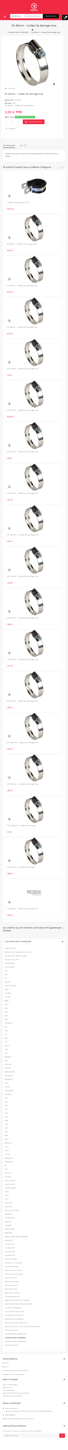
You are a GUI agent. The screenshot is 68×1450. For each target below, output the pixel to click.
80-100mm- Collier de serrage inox (23, 742)
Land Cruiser (10, 1184)
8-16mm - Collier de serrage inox (22, 244)
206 (6, 1106)
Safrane (8, 1173)
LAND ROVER (10, 1072)
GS (6, 1042)
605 (6, 1136)
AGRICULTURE (10, 948)
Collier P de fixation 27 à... (18, 202)
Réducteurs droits (12, 1293)
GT (6, 978)
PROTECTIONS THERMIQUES (16, 1341)
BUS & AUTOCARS (12, 1210)
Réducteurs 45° (11, 1285)
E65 (6, 1016)
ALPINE (7, 982)
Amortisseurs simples (14, 1270)
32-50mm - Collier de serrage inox (22, 493)
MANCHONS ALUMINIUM (14, 1319)
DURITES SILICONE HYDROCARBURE (18, 1304)
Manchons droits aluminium (16, 1323)
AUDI (7, 989)
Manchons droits (12, 1282)
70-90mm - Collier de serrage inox (23, 659)
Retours (5, 1367)
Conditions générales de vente (15, 1370)
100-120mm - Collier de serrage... (22, 825)
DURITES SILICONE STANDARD (16, 1237)
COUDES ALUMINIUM (13, 1308)
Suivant (63, 167)
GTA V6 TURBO (10, 986)
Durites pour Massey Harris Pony (18, 952)
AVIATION (8, 1203)
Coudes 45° (10, 1244)
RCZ (6, 1139)
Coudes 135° (10, 1252)
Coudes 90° (10, 1248)
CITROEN (8, 1023)
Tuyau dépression (12, 1297)
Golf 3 (7, 1195)
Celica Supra (10, 1180)
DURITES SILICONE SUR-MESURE (17, 1300)
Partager (10, 128)
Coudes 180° (10, 1255)
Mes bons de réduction (12, 1396)
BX (6, 1027)
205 (6, 1102)
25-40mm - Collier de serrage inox (23, 452)
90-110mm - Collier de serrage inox (23, 784)
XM (6, 1053)
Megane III (9, 1162)
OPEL (7, 1083)
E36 (6, 1008)
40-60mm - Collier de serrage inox (23, 535)
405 (6, 1128)
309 (6, 1124)
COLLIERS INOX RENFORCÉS (15, 1334)
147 (6, 971)
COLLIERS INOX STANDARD (15, 1338)
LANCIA (8, 1068)
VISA (6, 1049)
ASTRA (7, 1087)
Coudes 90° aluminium (14, 1315)
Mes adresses (9, 1390)
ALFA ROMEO (10, 967)
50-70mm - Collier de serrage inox (23, 576)
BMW (7, 1001)
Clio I (7, 1147)
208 (6, 1113)
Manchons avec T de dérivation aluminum (22, 1326)
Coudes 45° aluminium (14, 1312)
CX (6, 1034)
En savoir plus (9, 145)
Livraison (5, 1363)
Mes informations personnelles (16, 1393)
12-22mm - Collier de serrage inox (22, 327)
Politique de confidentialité (13, 1374)
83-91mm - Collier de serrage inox (22, 701)
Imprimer (11, 88)
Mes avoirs (7, 1387)
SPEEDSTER (9, 1091)
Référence (9, 100)
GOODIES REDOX (11, 1345)
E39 (6, 1012)
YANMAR (8, 1225)
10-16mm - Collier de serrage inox (22, 285)
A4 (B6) (8, 993)
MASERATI (9, 1079)
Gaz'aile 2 (9, 1207)
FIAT (6, 1061)
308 (6, 1121)
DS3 (6, 1038)
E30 (6, 1004)
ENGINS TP (9, 1214)
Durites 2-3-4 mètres (13, 1263)
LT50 (6, 1199)
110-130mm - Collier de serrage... (21, 867)
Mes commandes (10, 1385)
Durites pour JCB (12, 960)
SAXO (7, 1046)
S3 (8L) (7, 997)
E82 (6, 1019)
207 (6, 1109)
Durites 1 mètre (11, 1259)
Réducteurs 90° (11, 1289)
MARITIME (8, 1233)
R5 (6, 1165)
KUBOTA (8, 1222)
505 (6, 1132)
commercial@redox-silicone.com (19, 1419)
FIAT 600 (8, 1064)
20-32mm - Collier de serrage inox (22, 369)
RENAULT (8, 1143)
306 (6, 1117)
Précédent (59, 167)
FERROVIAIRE (10, 1229)
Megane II (9, 1158)
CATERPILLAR (10, 1218)
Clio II (7, 1151)
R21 (6, 1169)
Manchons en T (11, 1278)
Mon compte (10, 1379)
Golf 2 (7, 1192)
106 (6, 1098)
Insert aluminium (12, 1330)
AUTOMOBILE (10, 963)
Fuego (7, 1154)
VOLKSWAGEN (10, 1188)
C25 (6, 1031)
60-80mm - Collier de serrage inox (23, 618)
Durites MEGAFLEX (12, 1267)
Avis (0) (23, 145)
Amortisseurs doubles (14, 1274)
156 (6, 975)
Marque (8, 103)
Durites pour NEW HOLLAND (16, 956)
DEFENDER (9, 1076)
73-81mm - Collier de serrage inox (22, 909)
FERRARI (8, 1057)
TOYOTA (8, 1177)
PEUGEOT (8, 1094)
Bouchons (9, 1240)
